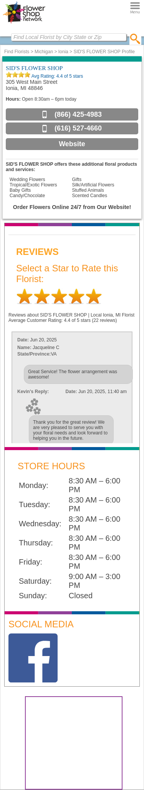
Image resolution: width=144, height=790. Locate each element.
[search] (135, 39)
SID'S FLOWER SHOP (34, 68)
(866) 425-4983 (78, 114)
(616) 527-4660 (78, 128)
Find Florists (16, 51)
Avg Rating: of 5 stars (56, 76)
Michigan (44, 51)
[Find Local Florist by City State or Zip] (68, 37)
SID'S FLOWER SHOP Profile (103, 51)
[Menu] (135, 7)
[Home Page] (24, 23)
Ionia (63, 51)
